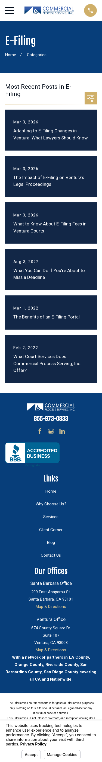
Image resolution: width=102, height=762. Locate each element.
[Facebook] (40, 431)
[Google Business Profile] (51, 431)
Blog (51, 542)
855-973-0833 (51, 419)
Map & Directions (51, 606)
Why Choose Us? (51, 504)
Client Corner (51, 529)
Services (50, 516)
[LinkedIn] (62, 431)
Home (50, 491)
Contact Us (51, 555)
